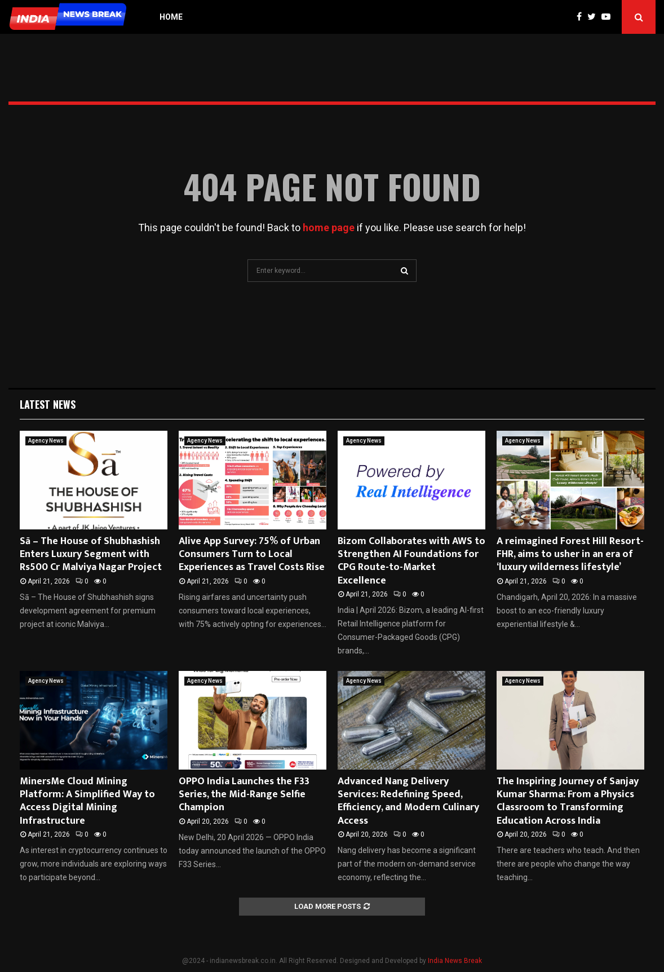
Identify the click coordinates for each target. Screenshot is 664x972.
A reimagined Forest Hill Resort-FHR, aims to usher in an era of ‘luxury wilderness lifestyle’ (570, 554)
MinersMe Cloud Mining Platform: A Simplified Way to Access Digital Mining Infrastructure (87, 801)
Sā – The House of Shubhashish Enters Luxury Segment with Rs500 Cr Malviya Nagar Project (91, 554)
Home (171, 16)
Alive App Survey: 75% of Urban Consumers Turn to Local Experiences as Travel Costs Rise (252, 554)
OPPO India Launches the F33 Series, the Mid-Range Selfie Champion (244, 794)
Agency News (46, 441)
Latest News (48, 404)
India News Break (455, 961)
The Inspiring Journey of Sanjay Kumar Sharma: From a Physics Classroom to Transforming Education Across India (568, 801)
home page (329, 227)
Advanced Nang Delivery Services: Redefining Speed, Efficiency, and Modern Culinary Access (408, 801)
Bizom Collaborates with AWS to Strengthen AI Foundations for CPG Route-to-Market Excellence (411, 561)
